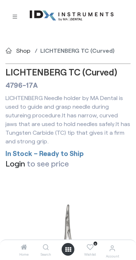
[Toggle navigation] (14, 16)
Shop (23, 50)
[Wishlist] (90, 247)
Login (15, 163)
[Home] (24, 247)
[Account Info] (112, 248)
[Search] (45, 247)
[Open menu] (68, 249)
